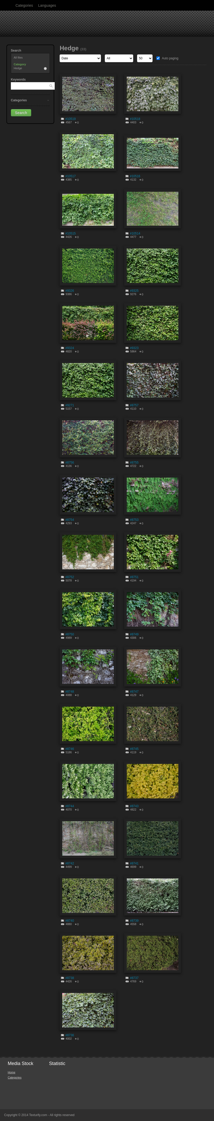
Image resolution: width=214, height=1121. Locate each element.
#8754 (69, 520)
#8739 (134, 921)
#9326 (69, 291)
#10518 (135, 119)
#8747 (134, 691)
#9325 (134, 291)
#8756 (69, 462)
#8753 (134, 520)
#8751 (134, 577)
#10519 (70, 119)
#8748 (69, 691)
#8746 (69, 749)
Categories (24, 5)
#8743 (134, 806)
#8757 (134, 405)
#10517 (70, 176)
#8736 (69, 1035)
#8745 (134, 749)
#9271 (69, 405)
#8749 (134, 634)
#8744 (69, 806)
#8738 (69, 978)
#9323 (134, 348)
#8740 (69, 921)
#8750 (69, 634)
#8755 (134, 462)
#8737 (134, 978)
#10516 (135, 176)
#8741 (134, 863)
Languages (47, 5)
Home (11, 1072)
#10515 (70, 233)
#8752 (69, 577)
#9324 (69, 348)
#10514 (135, 233)
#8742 (69, 863)
